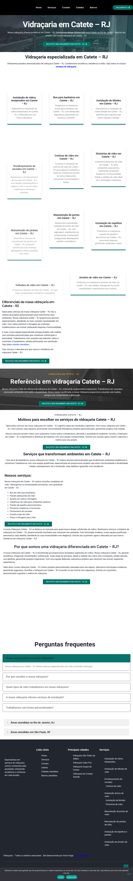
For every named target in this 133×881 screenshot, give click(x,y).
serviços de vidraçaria (66, 66)
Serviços (52, 7)
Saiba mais (71, 877)
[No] (129, 874)
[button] (123, 7)
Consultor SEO (81, 857)
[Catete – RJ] (66, 612)
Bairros (93, 7)
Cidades (80, 7)
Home (39, 7)
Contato (66, 7)
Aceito (60, 877)
